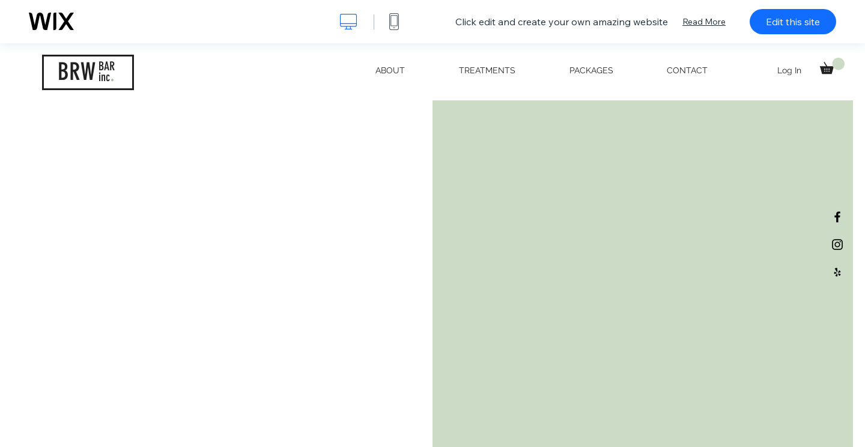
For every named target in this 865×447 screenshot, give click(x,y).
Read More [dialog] (704, 21)
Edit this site (793, 22)
